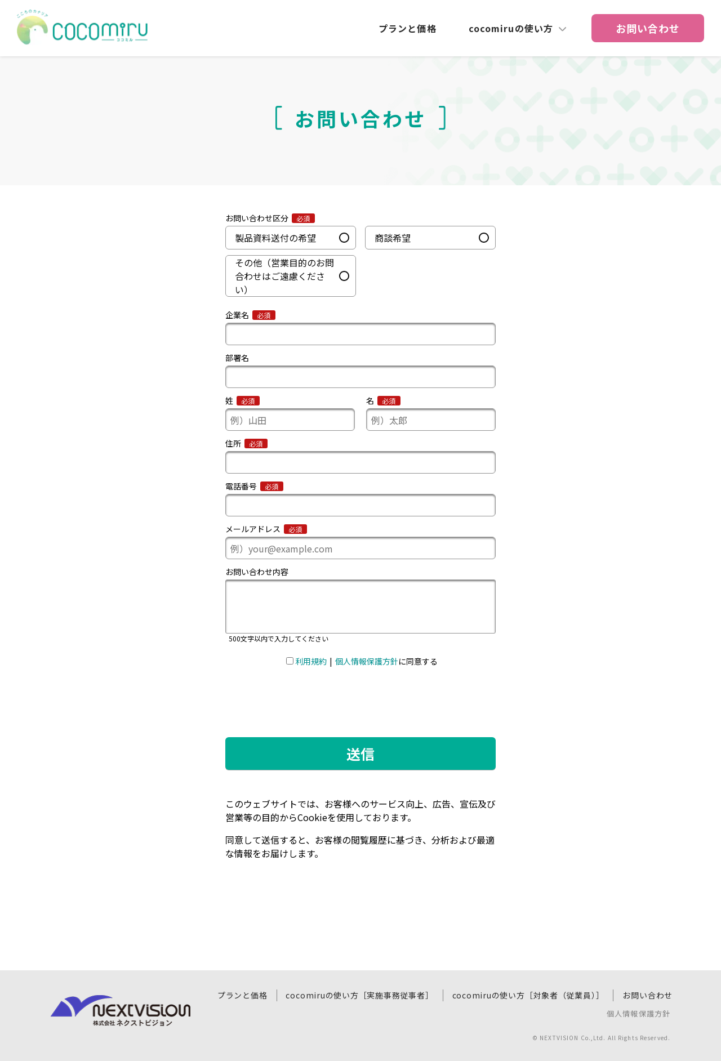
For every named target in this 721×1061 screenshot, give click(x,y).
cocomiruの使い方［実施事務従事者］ (359, 995)
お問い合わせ (647, 995)
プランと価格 (408, 28)
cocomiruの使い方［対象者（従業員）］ (528, 995)
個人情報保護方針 (638, 1014)
